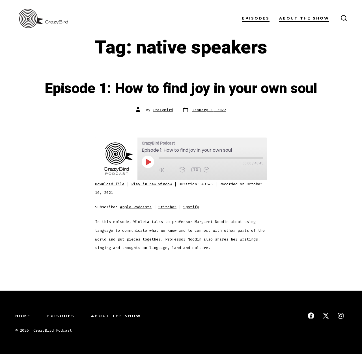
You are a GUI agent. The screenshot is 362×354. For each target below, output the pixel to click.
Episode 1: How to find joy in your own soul (181, 88)
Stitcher (167, 207)
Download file (109, 184)
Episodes (256, 18)
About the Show (304, 18)
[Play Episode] (148, 162)
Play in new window (151, 184)
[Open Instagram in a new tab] (341, 316)
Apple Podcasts (136, 207)
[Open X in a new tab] (325, 316)
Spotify (191, 207)
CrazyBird (163, 110)
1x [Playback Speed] (196, 170)
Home (23, 316)
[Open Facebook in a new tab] (311, 316)
